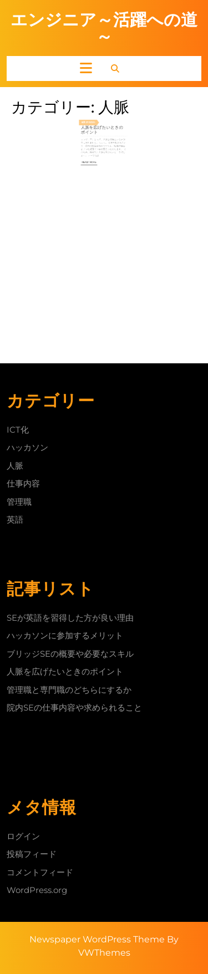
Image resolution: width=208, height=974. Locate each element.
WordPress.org (37, 890)
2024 (96, 126)
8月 (90, 126)
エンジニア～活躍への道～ (104, 28)
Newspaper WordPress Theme (97, 939)
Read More (95, 153)
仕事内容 (23, 483)
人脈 (15, 465)
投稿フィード (32, 854)
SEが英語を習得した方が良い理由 (70, 617)
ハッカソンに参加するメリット (65, 635)
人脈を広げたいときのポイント (102, 131)
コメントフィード (40, 872)
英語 (15, 519)
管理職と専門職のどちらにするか (69, 689)
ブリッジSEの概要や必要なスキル (70, 653)
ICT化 (18, 429)
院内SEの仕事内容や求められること (74, 707)
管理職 (19, 501)
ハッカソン (27, 447)
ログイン (23, 836)
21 (93, 126)
